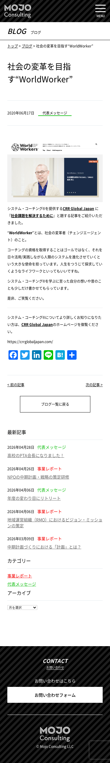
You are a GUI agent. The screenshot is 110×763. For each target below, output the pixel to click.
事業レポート (19, 576)
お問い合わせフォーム (55, 695)
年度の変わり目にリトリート (34, 498)
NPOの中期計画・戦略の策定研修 (38, 477)
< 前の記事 (15, 384)
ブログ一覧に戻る (55, 404)
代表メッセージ (21, 584)
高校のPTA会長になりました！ (35, 455)
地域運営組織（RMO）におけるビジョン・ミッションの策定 (54, 522)
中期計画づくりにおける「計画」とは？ (44, 547)
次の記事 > (94, 384)
